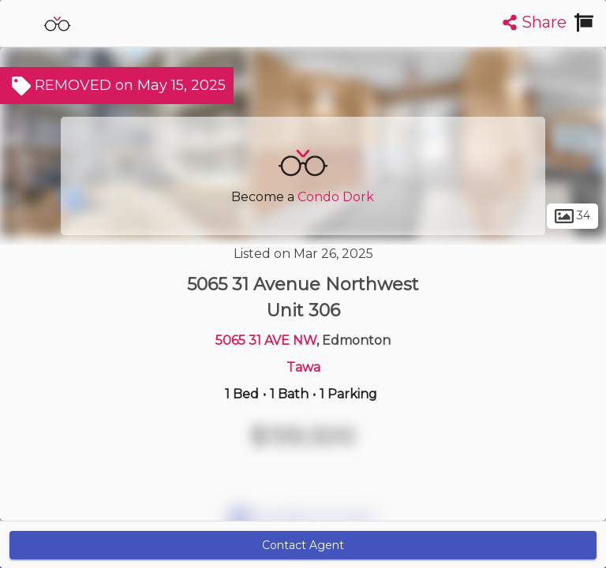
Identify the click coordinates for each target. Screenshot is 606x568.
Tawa (303, 367)
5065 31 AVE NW (265, 340)
